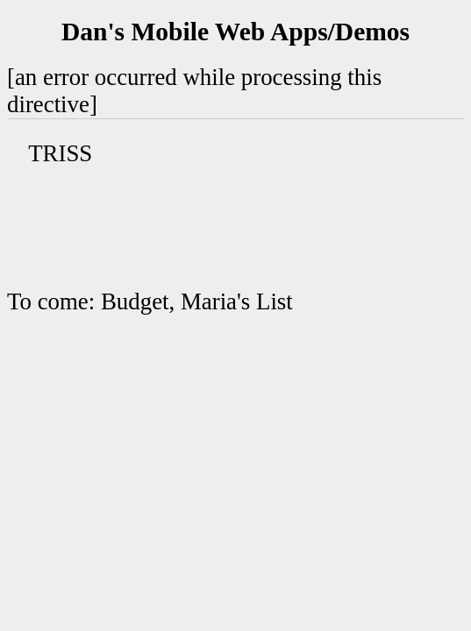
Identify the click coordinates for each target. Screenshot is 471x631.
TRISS (60, 153)
